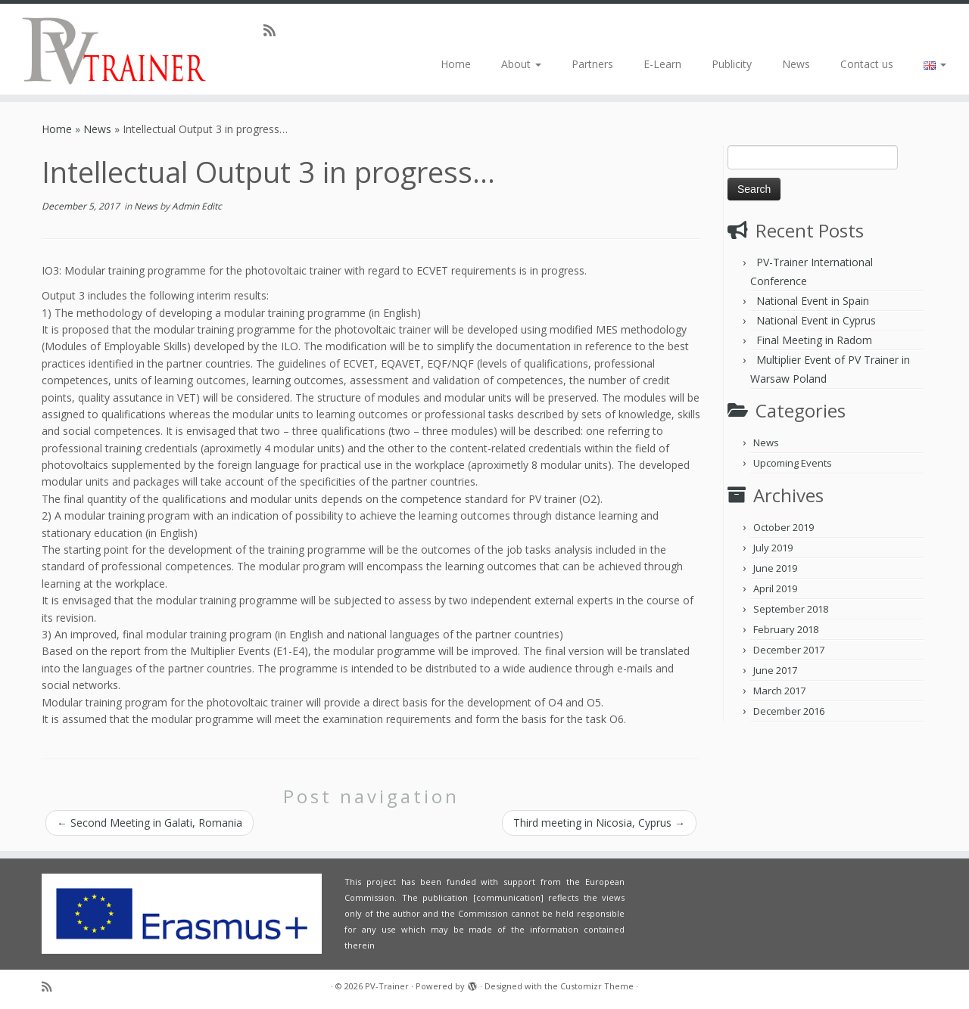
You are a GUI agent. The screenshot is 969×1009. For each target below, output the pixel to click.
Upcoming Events (792, 463)
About (521, 64)
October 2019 (783, 527)
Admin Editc (197, 206)
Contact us (866, 64)
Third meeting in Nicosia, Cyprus (599, 822)
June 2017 (775, 670)
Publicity (732, 64)
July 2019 (773, 547)
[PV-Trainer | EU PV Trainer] (111, 49)
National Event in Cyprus (816, 320)
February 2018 (785, 629)
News (796, 64)
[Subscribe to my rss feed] (274, 30)
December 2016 (788, 711)
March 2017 (779, 690)
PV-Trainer (387, 986)
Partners (592, 64)
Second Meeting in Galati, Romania (149, 822)
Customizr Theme (597, 986)
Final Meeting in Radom (814, 340)
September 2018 (790, 609)
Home (456, 64)
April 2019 (775, 588)
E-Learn (662, 64)
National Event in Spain (812, 300)
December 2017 (788, 650)
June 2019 (775, 568)
